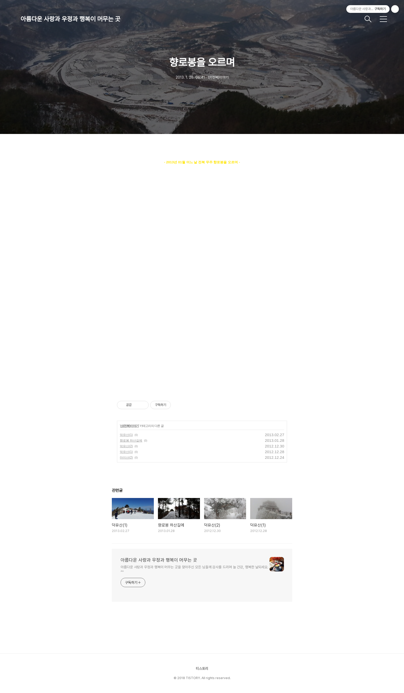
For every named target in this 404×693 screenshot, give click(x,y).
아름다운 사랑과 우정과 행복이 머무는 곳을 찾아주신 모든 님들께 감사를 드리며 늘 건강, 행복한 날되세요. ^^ (194, 569)
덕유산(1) (126, 435)
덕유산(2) (126, 446)
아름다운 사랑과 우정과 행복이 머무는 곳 (70, 19)
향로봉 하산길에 (131, 440)
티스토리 (202, 668)
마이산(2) (126, 457)
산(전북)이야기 (129, 426)
